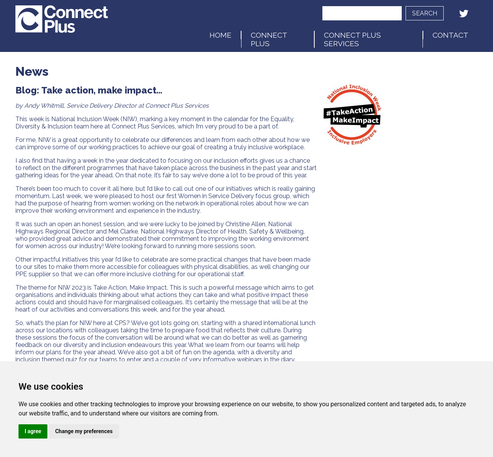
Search (424, 13)
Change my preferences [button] (83, 431)
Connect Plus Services (352, 39)
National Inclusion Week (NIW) (94, 119)
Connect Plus (269, 39)
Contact (450, 35)
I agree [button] (33, 431)
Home (220, 35)
